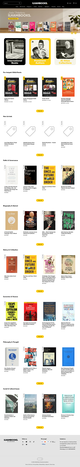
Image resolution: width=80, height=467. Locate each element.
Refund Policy (42, 464)
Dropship (54, 6)
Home (17, 6)
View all (40, 111)
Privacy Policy (36, 464)
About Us (47, 464)
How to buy (52, 464)
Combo (35, 6)
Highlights (47, 6)
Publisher (40, 6)
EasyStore (46, 462)
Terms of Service (28, 464)
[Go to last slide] (72, 33)
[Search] (20, 3)
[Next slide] (75, 33)
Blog (63, 6)
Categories (29, 6)
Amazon (59, 6)
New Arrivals (22, 6)
